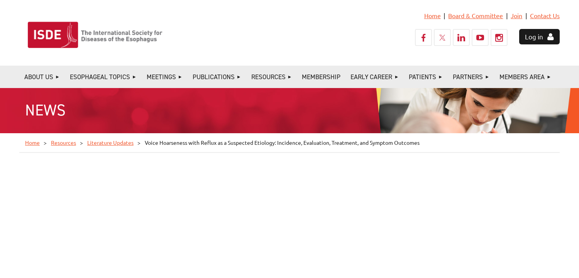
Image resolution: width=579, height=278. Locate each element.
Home (432, 15)
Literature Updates (110, 142)
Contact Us (545, 15)
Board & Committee (475, 15)
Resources (63, 142)
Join (516, 15)
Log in (534, 36)
